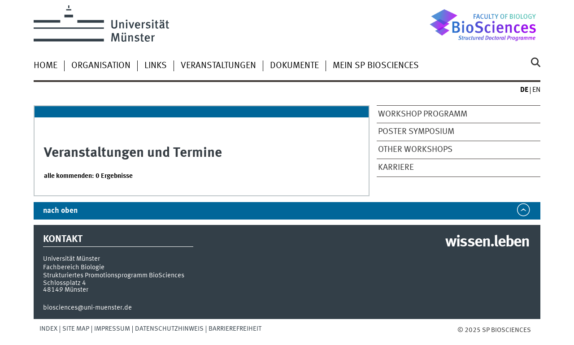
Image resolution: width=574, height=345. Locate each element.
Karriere (396, 168)
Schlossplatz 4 (64, 283)
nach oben (60, 211)
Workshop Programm (422, 114)
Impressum (112, 328)
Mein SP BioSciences (376, 65)
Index (48, 328)
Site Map (75, 328)
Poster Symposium (416, 132)
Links (155, 65)
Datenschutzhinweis (169, 328)
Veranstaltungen (218, 65)
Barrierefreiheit (235, 328)
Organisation (100, 65)
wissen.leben (487, 242)
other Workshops (415, 150)
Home (45, 65)
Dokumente (294, 65)
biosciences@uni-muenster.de (87, 307)
